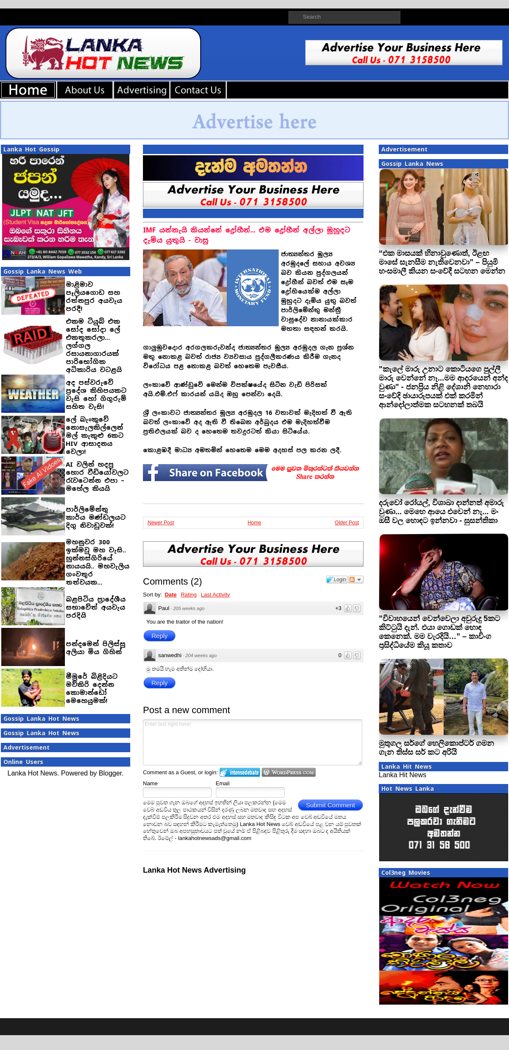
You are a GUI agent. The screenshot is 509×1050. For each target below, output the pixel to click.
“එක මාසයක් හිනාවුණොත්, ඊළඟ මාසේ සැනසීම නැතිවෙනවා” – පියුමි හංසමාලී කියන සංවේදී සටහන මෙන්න (442, 262)
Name (150, 783)
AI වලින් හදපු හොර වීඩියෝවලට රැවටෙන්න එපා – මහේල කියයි (97, 476)
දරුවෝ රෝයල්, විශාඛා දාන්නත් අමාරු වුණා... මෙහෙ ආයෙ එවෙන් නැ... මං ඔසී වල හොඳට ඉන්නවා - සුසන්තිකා (441, 511)
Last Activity (215, 594)
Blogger (110, 773)
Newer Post (161, 523)
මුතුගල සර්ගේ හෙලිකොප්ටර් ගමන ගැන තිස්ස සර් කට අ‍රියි (436, 747)
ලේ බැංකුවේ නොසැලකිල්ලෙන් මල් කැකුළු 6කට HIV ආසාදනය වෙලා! (94, 435)
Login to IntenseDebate (240, 772)
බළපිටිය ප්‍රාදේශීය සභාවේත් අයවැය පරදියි (96, 607)
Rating (189, 594)
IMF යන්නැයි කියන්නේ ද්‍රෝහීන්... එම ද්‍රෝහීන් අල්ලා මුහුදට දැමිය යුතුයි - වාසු (246, 235)
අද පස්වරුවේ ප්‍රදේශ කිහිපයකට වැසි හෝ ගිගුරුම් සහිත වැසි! (96, 394)
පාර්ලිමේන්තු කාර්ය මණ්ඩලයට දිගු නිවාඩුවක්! (96, 517)
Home (254, 523)
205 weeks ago (188, 608)
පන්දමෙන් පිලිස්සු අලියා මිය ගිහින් (96, 648)
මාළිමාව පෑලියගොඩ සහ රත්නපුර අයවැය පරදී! (94, 296)
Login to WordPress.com (289, 772)
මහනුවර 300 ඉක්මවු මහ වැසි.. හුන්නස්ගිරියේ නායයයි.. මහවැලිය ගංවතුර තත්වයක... (97, 562)
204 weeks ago (201, 655)
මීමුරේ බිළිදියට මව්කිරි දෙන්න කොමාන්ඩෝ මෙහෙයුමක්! (91, 688)
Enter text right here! (252, 742)
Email (223, 783)
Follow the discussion (356, 579)
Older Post (347, 523)
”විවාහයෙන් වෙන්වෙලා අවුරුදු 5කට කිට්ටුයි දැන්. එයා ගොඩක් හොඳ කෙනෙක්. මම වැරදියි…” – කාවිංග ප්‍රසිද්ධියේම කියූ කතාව (439, 632)
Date (170, 594)
